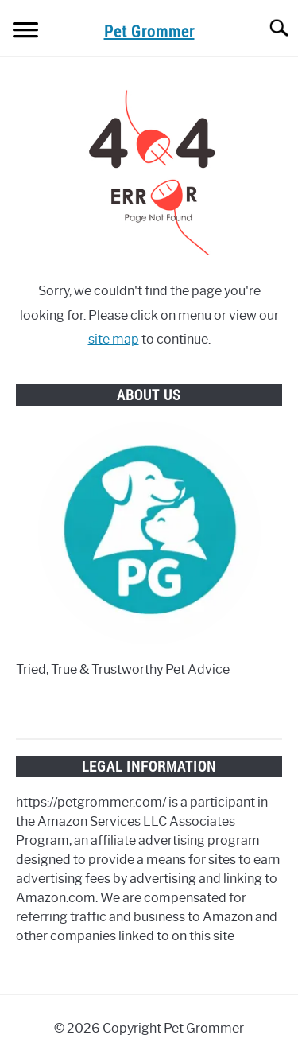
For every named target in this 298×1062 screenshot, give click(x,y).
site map (113, 339)
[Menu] (25, 32)
